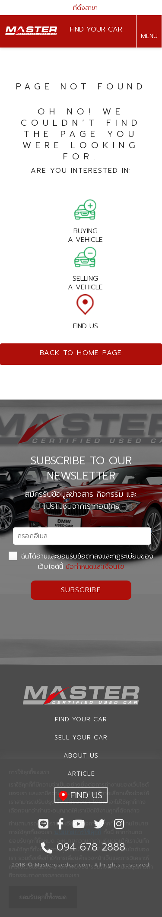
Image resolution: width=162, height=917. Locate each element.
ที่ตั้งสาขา (81, 8)
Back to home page (81, 353)
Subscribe (81, 590)
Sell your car (81, 737)
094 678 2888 (148, 64)
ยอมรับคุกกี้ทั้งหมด (43, 897)
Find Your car (81, 719)
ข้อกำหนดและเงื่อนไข (95, 567)
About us (81, 755)
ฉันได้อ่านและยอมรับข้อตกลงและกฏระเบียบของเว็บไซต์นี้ (81, 561)
